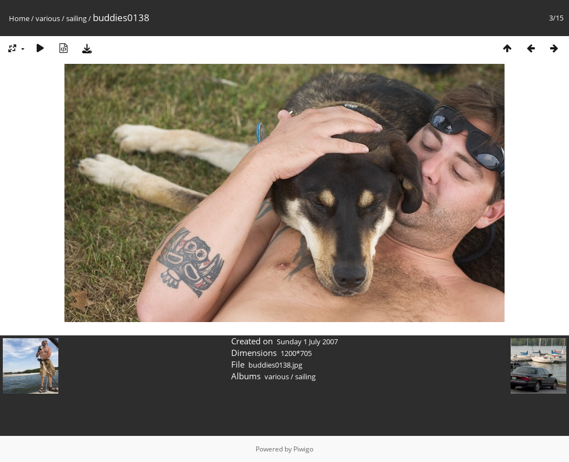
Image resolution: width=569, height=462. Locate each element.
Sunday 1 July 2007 (307, 341)
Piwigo (303, 449)
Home (19, 18)
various (48, 18)
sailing (76, 18)
